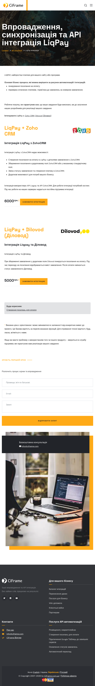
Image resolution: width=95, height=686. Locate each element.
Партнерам (54, 612)
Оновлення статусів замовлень (63, 647)
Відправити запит (47, 421)
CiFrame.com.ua (51, 676)
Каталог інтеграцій (57, 589)
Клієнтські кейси (56, 608)
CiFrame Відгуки (14, 637)
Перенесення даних (58, 594)
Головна (5, 50)
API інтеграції (17, 50)
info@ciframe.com (30, 446)
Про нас (10, 630)
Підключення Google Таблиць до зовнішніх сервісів (68, 641)
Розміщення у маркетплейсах (62, 630)
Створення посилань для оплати (21, 310)
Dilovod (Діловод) (43, 115)
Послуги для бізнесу (58, 598)
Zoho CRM (29, 115)
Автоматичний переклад (60, 651)
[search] (85, 5)
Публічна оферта (68, 676)
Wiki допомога (55, 603)
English (36, 672)
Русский (63, 672)
